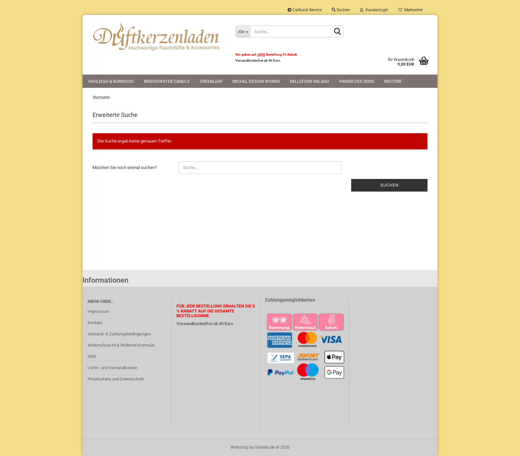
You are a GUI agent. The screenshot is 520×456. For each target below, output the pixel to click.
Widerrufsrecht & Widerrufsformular (121, 345)
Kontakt (95, 322)
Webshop (239, 447)
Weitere (393, 81)
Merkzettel (410, 10)
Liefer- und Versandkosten (112, 367)
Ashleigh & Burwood (111, 81)
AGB (92, 356)
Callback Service (305, 10)
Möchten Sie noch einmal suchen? (125, 167)
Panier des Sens (356, 81)
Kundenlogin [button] (374, 10)
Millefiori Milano (309, 81)
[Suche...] (242, 31)
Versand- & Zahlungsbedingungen (119, 333)
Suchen (389, 185)
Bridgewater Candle (167, 81)
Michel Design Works (256, 81)
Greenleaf (211, 81)
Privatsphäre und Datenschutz (116, 378)
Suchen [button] (341, 10)
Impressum (98, 311)
